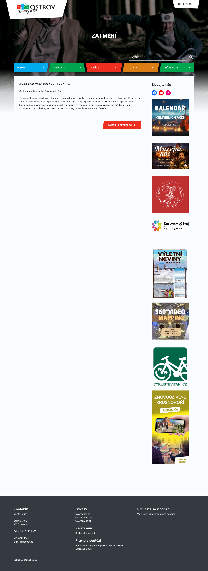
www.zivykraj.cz (83, 521)
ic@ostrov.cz (26, 541)
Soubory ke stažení (85, 533)
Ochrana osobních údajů (25, 560)
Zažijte (95, 67)
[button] (190, 4)
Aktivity (132, 67)
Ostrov (21, 67)
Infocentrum (172, 67)
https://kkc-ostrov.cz (85, 517)
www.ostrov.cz (82, 514)
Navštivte (59, 67)
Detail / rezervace (121, 125)
